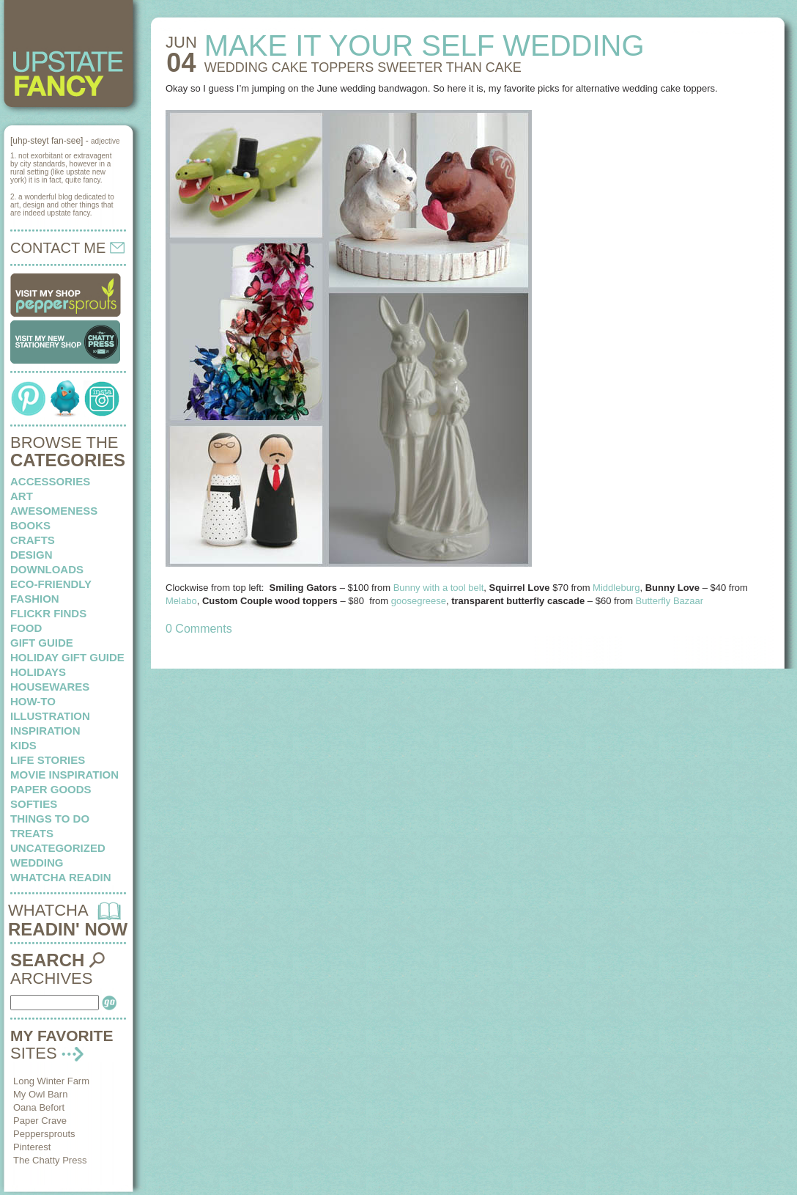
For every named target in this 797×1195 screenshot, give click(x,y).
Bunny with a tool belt (438, 587)
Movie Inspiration (64, 774)
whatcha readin (60, 877)
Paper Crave (40, 1120)
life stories (47, 760)
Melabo (181, 600)
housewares (49, 686)
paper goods (51, 789)
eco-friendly (51, 584)
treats (31, 833)
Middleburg (616, 587)
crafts (32, 540)
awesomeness (53, 510)
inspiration (45, 730)
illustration (50, 716)
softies (33, 804)
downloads (47, 569)
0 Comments (199, 628)
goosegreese (418, 600)
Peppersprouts (44, 1133)
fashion (34, 598)
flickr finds (48, 613)
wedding (37, 862)
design (31, 554)
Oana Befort (38, 1107)
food (26, 628)
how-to (33, 701)
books (30, 525)
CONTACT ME (67, 248)
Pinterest (32, 1146)
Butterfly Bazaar (671, 600)
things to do (49, 818)
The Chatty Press (49, 1160)
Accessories (50, 481)
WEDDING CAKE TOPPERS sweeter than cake (363, 67)
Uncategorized (57, 848)
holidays (38, 672)
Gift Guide (41, 642)
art (21, 496)
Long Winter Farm (51, 1081)
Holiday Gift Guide (67, 657)
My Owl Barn (40, 1094)
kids (23, 745)
